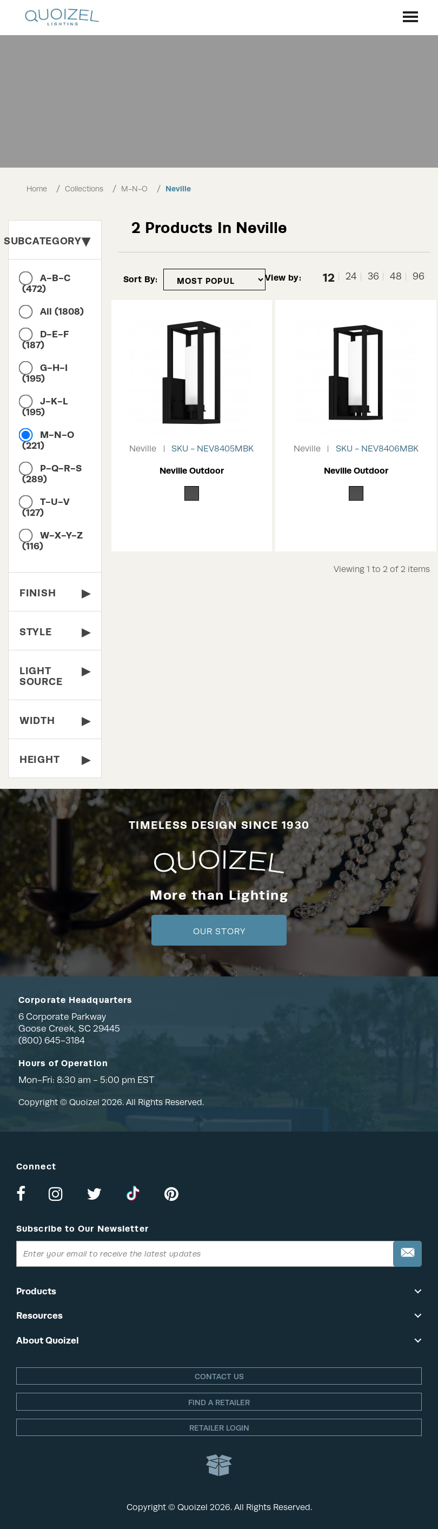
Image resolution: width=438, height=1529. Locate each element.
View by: (283, 277)
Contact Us (219, 1376)
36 (373, 276)
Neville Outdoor (192, 471)
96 (418, 276)
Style (54, 631)
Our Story (219, 931)
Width (54, 720)
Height (54, 759)
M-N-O (134, 188)
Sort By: (140, 279)
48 (396, 276)
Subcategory (49, 240)
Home (36, 188)
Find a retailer (219, 1402)
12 (329, 276)
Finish (54, 592)
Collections (84, 188)
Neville (178, 188)
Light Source (54, 674)
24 (351, 276)
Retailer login (219, 1428)
